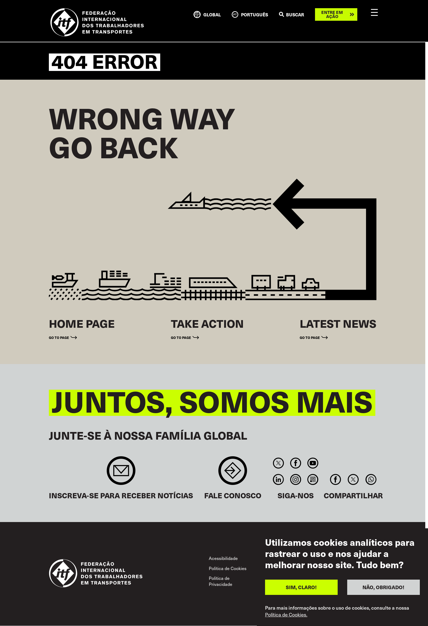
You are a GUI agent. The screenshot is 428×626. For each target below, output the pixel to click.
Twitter (278, 463)
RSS (313, 479)
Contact (232, 473)
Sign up (121, 473)
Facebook (295, 463)
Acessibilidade (223, 558)
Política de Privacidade (220, 581)
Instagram (295, 479)
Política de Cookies (227, 568)
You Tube (313, 463)
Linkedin (278, 479)
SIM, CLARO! (301, 587)
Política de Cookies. (286, 614)
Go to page (59, 337)
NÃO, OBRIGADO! (383, 587)
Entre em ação (332, 14)
